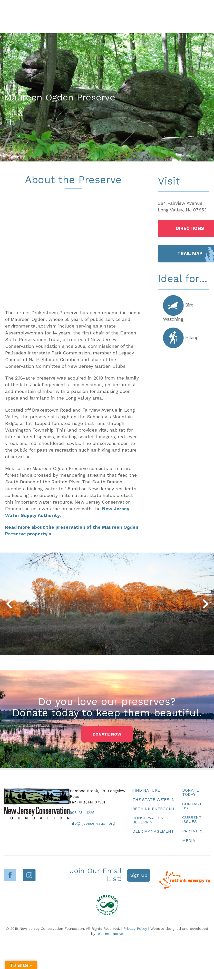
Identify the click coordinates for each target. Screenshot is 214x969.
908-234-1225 (82, 812)
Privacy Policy (135, 928)
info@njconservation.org (92, 823)
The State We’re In (153, 799)
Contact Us (192, 805)
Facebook (10, 875)
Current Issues (192, 819)
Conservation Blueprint (148, 819)
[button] (9, 604)
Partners (192, 831)
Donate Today (190, 792)
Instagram (29, 875)
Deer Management (153, 831)
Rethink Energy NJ (153, 808)
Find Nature (146, 790)
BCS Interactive (109, 934)
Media (188, 840)
